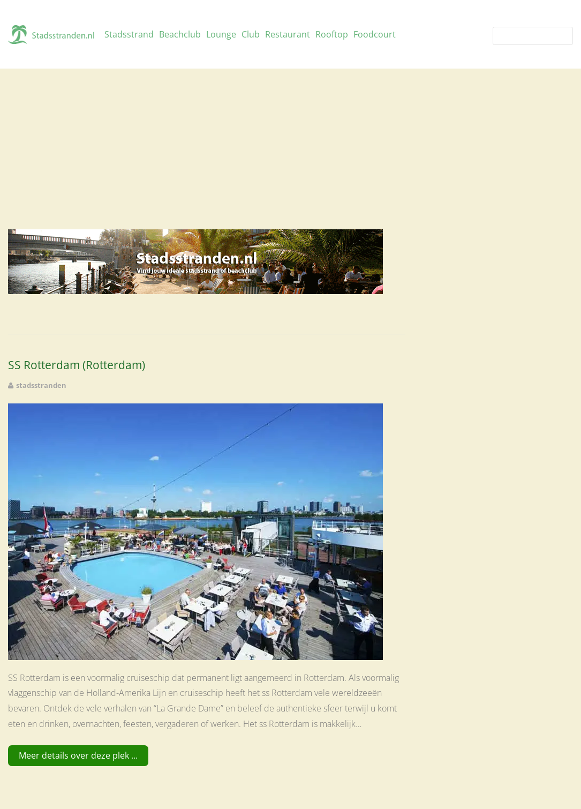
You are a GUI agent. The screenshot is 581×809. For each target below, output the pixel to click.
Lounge (221, 34)
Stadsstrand (129, 34)
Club (251, 34)
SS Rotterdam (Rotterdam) (76, 365)
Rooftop (331, 34)
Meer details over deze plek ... (78, 755)
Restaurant (287, 34)
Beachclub (180, 34)
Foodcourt (374, 34)
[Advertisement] (290, 149)
